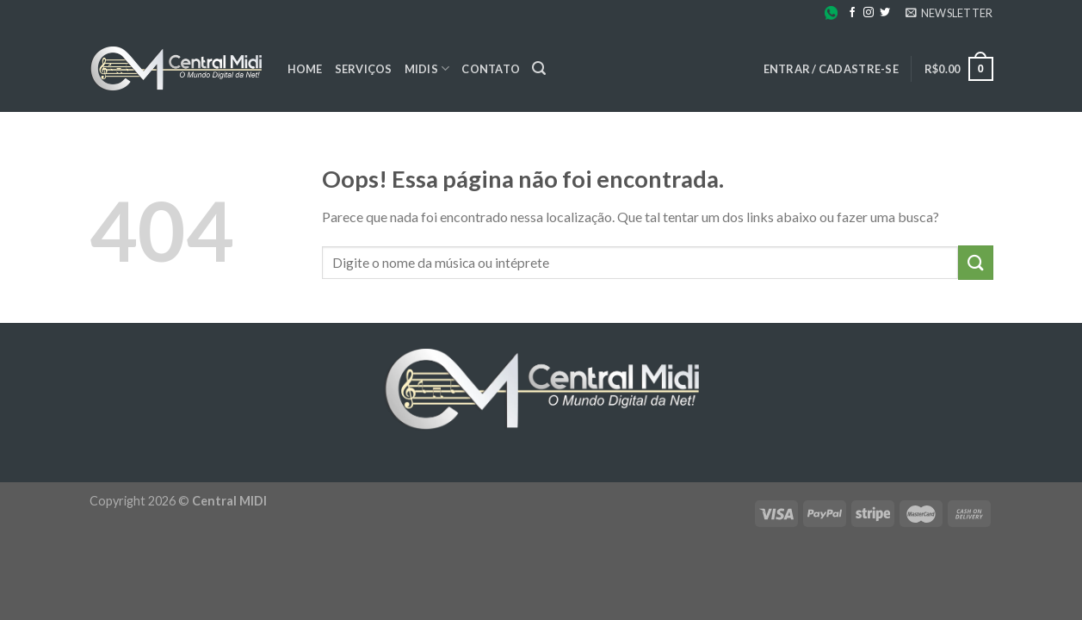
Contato (490, 69)
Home (305, 69)
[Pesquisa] (539, 68)
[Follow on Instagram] (868, 13)
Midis (427, 68)
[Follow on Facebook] (852, 13)
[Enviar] (975, 262)
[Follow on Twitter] (885, 13)
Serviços (364, 69)
